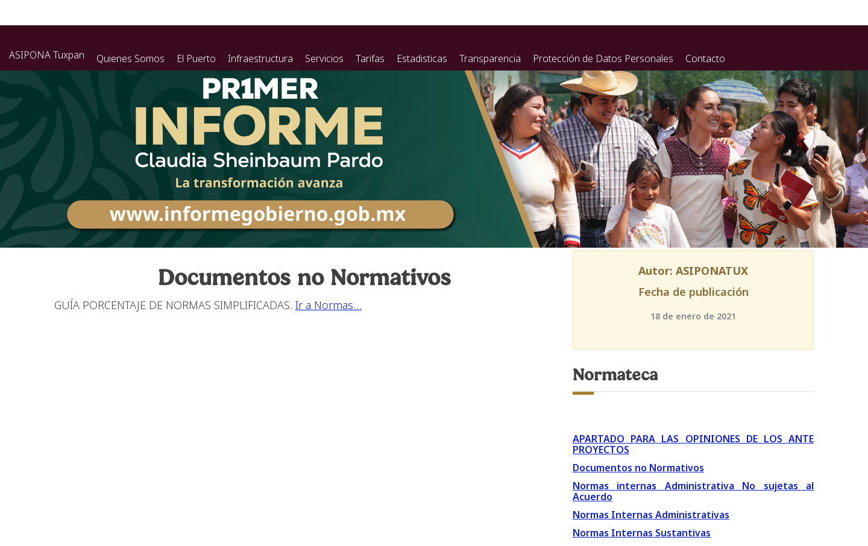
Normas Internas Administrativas (651, 514)
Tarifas (370, 58)
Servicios (324, 58)
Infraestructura (260, 58)
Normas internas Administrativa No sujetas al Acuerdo (693, 491)
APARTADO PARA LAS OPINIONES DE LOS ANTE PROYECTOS (693, 444)
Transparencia (490, 58)
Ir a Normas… (328, 305)
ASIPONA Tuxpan (46, 54)
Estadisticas (422, 58)
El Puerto (196, 58)
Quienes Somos (130, 58)
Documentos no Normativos (638, 467)
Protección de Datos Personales (603, 58)
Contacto (705, 58)
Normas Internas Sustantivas (642, 532)
